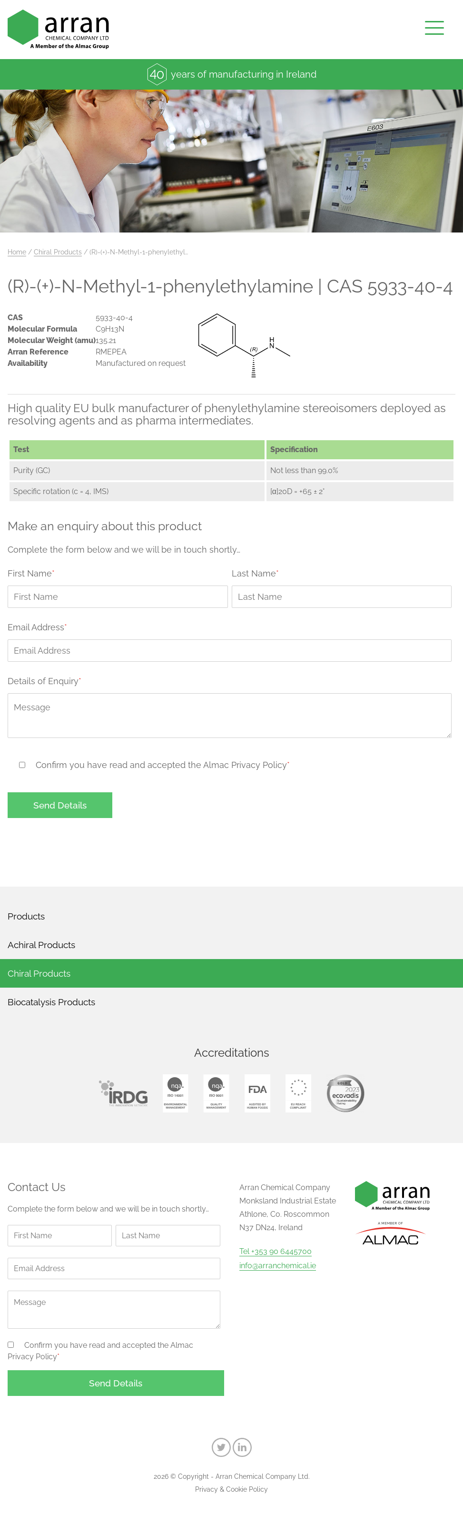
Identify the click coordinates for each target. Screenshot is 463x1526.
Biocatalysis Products (51, 1002)
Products (26, 916)
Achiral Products (41, 945)
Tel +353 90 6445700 (275, 1251)
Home (17, 252)
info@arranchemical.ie (277, 1266)
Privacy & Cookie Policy (231, 1489)
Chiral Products (58, 252)
